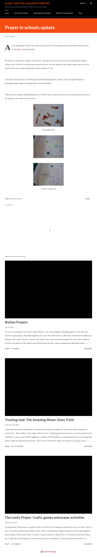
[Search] (82, 3)
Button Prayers (16, 322)
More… (81, 13)
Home (7, 13)
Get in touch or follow (21, 13)
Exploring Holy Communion (42, 13)
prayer (12, 199)
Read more (88, 348)
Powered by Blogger (48, 552)
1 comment (15, 348)
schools (19, 199)
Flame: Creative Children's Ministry (27, 3)
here (18, 49)
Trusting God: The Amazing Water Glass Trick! (40, 420)
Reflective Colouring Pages (64, 13)
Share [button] (87, 199)
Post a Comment (17, 446)
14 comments (16, 544)
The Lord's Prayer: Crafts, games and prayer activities (44, 517)
